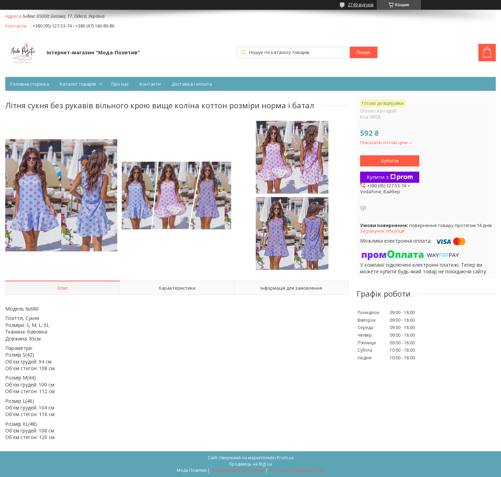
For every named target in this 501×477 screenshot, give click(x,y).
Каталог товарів (78, 84)
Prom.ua (285, 458)
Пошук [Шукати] (363, 52)
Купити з (390, 176)
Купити (390, 160)
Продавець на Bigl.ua (250, 464)
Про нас (120, 84)
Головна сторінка (29, 84)
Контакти (150, 84)
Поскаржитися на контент (237, 470)
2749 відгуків (360, 5)
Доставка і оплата (192, 84)
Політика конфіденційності (296, 470)
